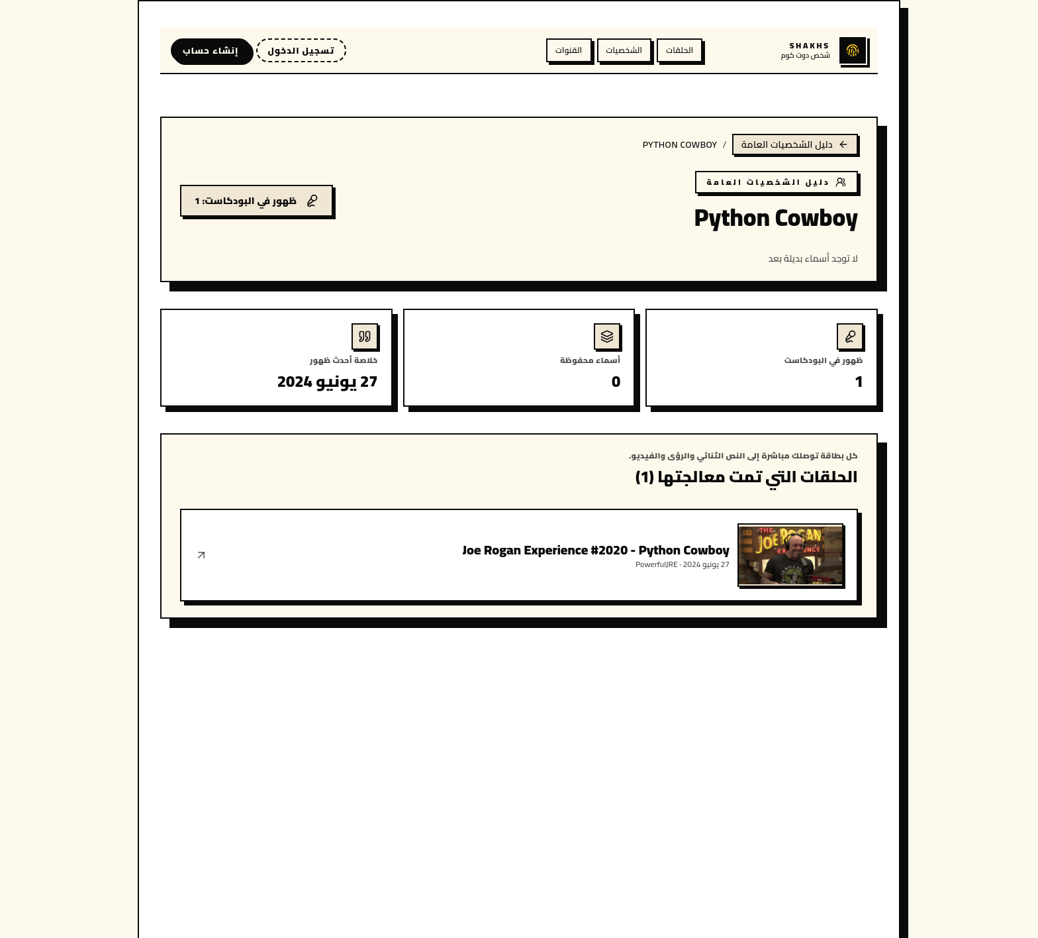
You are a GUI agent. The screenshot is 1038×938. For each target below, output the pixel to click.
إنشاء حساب (211, 50)
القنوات (568, 50)
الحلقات (679, 50)
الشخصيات (624, 50)
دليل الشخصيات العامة (795, 144)
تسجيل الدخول (301, 50)
